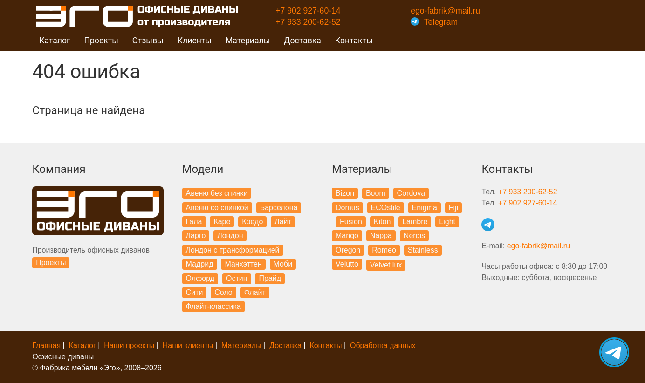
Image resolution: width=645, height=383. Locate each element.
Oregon (348, 250)
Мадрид (199, 264)
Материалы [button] (248, 40)
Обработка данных (383, 345)
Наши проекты (129, 345)
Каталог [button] (54, 40)
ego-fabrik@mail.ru (445, 10)
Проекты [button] (101, 40)
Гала (194, 222)
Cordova (411, 193)
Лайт (282, 222)
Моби (283, 264)
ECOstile (385, 208)
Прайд (270, 278)
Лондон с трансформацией (233, 250)
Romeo (384, 250)
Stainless (423, 250)
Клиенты (195, 40)
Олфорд (200, 278)
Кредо (252, 222)
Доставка (302, 40)
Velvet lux (386, 265)
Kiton (382, 222)
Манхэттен (243, 264)
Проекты (51, 263)
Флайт (255, 292)
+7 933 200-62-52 (307, 22)
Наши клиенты (188, 345)
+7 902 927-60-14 (307, 10)
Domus (347, 208)
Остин (236, 278)
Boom (375, 193)
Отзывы (148, 40)
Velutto (347, 264)
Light (447, 222)
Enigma (424, 208)
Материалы (241, 345)
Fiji (453, 208)
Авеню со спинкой (217, 208)
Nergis (414, 235)
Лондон (230, 235)
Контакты (354, 40)
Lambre (414, 222)
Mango (347, 235)
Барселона (279, 208)
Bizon (345, 193)
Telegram (434, 22)
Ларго (196, 235)
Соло (223, 292)
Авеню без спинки (217, 193)
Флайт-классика (213, 306)
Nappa (381, 235)
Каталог (82, 345)
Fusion (351, 222)
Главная (46, 345)
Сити (194, 292)
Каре (221, 222)
